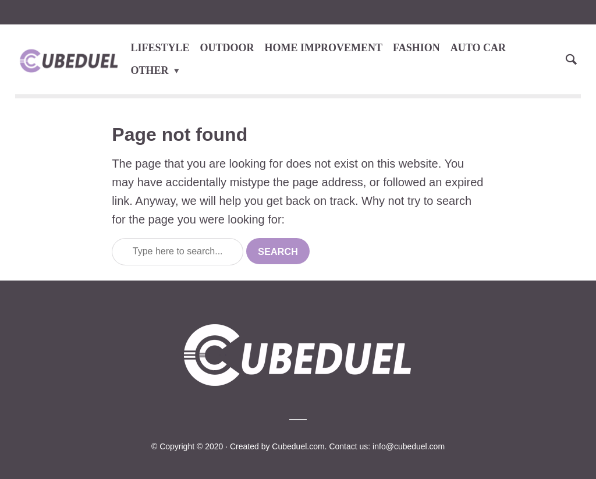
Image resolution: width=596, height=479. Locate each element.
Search (278, 252)
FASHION (416, 48)
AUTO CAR (478, 48)
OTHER (150, 70)
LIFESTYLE (160, 48)
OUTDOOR (227, 48)
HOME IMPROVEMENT (324, 48)
